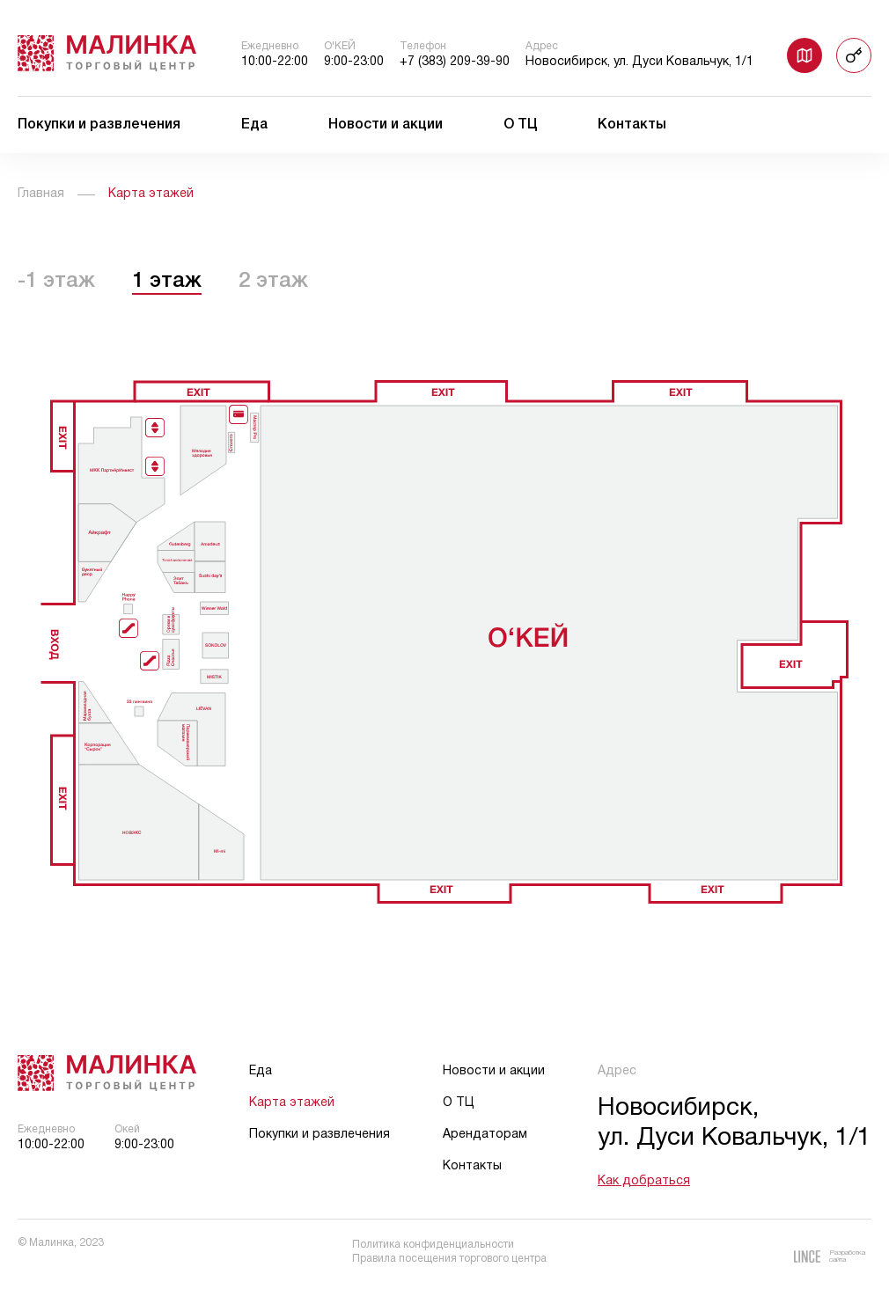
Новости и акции (385, 125)
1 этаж (167, 281)
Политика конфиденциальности (433, 1244)
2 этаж (273, 281)
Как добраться (644, 1181)
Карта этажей (291, 1103)
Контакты (632, 125)
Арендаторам (485, 1134)
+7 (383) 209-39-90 (455, 62)
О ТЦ (520, 125)
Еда (254, 125)
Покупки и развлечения (99, 125)
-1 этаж (56, 281)
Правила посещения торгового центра (449, 1259)
